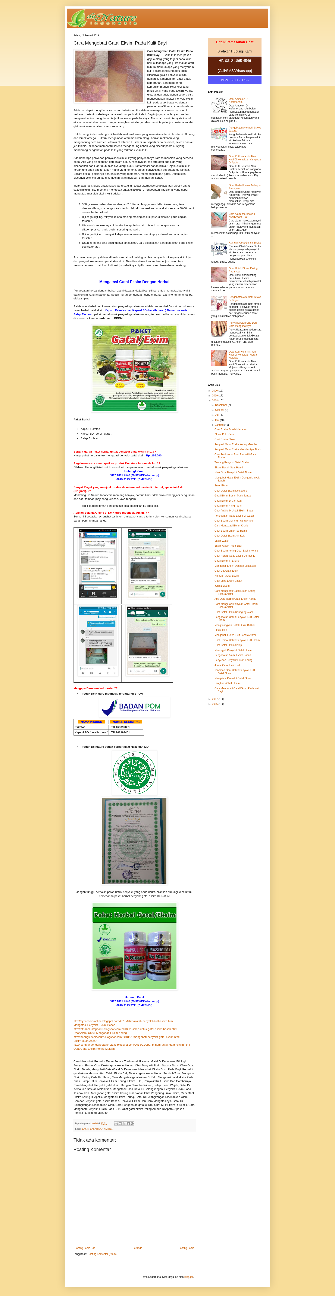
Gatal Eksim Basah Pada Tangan (233, 495)
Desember (221, 405)
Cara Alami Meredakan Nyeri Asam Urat (242, 215)
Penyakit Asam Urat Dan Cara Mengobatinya (243, 324)
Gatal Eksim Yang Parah (228, 505)
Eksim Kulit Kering (225, 434)
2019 (215, 395)
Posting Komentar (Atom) (102, 1254)
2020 (215, 390)
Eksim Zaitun (222, 540)
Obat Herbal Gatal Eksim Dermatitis (235, 555)
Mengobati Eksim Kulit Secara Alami (235, 635)
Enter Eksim (221, 485)
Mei (217, 420)
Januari (219, 424)
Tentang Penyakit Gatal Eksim (232, 462)
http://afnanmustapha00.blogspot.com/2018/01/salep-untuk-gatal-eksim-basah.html (125, 1029)
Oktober (220, 409)
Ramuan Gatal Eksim (227, 575)
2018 (215, 400)
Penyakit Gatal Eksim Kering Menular (236, 444)
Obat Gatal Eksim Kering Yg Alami (234, 612)
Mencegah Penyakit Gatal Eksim (233, 650)
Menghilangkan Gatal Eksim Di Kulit (235, 625)
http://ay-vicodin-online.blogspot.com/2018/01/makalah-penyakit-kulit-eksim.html (123, 1021)
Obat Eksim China (225, 439)
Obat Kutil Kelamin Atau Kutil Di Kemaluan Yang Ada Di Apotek (245, 159)
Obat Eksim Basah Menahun (231, 429)
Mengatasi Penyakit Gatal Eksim (233, 678)
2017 (215, 699)
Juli (217, 414)
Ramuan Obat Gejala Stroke (245, 242)
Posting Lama (186, 1248)
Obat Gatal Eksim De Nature (231, 490)
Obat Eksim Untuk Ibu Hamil (231, 530)
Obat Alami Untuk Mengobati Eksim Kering (100, 1032)
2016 (215, 704)
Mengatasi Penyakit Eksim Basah (94, 1025)
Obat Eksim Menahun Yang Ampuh (234, 520)
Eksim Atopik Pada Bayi (228, 545)
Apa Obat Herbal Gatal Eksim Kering (235, 598)
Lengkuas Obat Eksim (227, 683)
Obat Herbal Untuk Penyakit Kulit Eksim (237, 640)
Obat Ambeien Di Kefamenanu (238, 100)
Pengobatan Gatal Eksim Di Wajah (234, 515)
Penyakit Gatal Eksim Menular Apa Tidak (238, 449)
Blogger (188, 1276)
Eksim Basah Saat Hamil (229, 467)
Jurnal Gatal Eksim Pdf (228, 665)
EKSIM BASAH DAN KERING (97, 1128)
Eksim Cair (221, 630)
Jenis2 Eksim (222, 585)
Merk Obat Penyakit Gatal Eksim (233, 472)
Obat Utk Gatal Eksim (227, 570)
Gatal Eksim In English (227, 560)
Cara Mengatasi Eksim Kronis (231, 525)
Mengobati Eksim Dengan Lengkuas (235, 565)
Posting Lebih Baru (85, 1248)
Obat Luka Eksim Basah (228, 580)
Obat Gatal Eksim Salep (228, 645)
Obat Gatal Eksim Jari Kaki (230, 535)
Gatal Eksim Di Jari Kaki (228, 500)
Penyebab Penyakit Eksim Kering (233, 660)
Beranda (137, 1248)
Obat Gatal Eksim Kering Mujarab (94, 1048)
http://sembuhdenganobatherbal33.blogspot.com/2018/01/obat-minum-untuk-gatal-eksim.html (131, 1044)
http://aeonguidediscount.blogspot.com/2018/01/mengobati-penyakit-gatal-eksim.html (126, 1037)
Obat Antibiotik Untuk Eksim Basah (234, 510)
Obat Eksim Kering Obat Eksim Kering (236, 550)
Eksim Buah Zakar (85, 1040)
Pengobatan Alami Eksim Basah (233, 655)
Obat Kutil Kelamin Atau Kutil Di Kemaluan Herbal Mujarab (243, 354)
